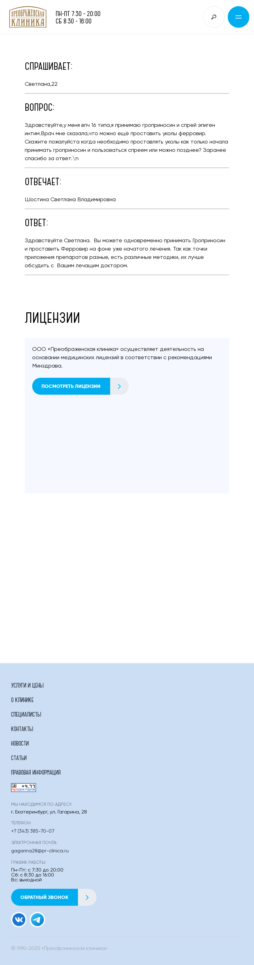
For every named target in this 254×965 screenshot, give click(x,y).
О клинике (22, 699)
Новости (20, 743)
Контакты (22, 728)
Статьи (19, 757)
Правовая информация (36, 772)
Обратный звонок (58, 897)
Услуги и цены (27, 685)
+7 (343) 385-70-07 (32, 831)
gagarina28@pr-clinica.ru (40, 851)
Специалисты (26, 714)
